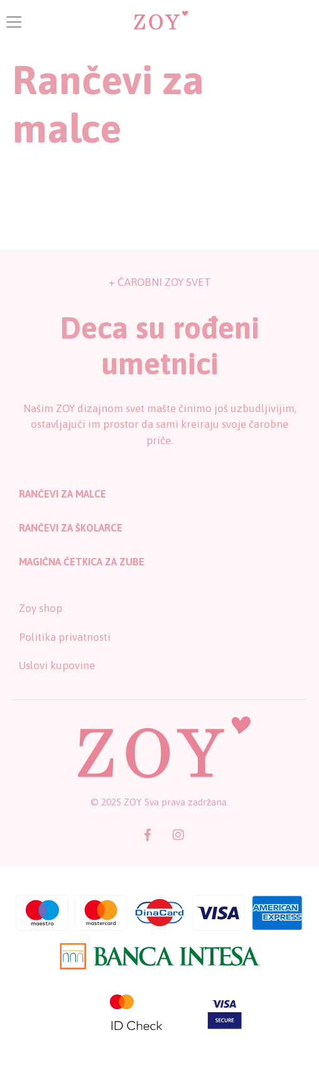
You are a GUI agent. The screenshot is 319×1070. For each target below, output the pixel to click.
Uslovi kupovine (57, 665)
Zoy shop (40, 608)
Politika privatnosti (65, 637)
